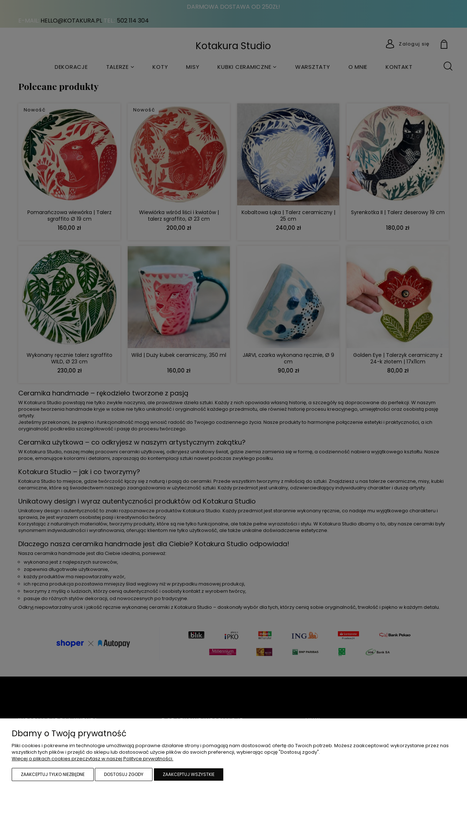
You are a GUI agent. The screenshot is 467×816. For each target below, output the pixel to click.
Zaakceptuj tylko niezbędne (53, 774)
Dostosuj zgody (123, 774)
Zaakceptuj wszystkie (189, 774)
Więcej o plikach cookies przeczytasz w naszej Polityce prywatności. (92, 758)
